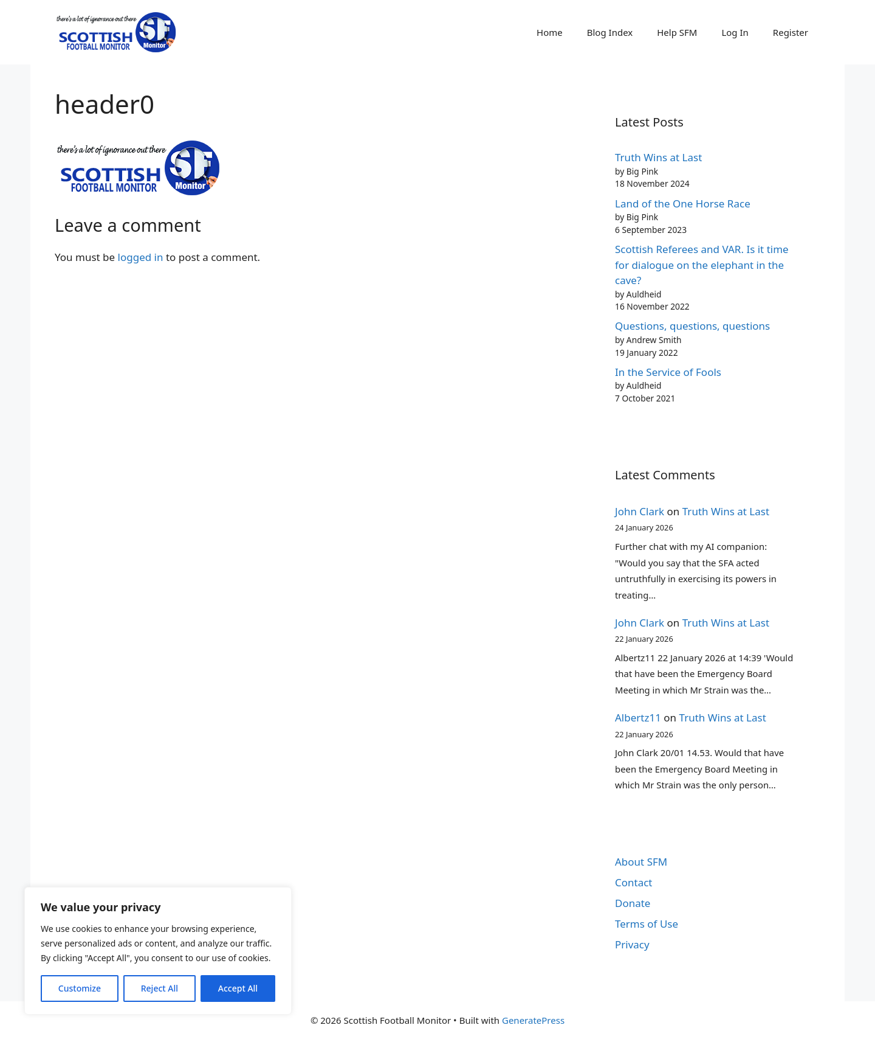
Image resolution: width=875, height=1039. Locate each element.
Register (790, 32)
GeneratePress (533, 1020)
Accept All (238, 988)
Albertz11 (638, 718)
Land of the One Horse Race (682, 203)
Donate (632, 903)
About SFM (641, 862)
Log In (734, 32)
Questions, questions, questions (692, 326)
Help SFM (677, 32)
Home (550, 32)
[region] (158, 951)
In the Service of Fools (668, 372)
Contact (634, 882)
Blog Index (610, 32)
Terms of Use (646, 924)
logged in (140, 257)
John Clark (639, 511)
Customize (79, 988)
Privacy (632, 944)
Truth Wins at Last (658, 157)
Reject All (159, 988)
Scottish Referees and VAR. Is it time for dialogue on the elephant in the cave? (702, 264)
